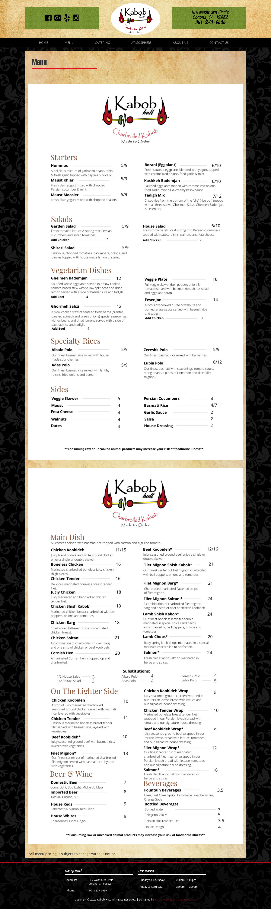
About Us (180, 43)
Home (43, 43)
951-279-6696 (210, 22)
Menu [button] (70, 43)
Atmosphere (141, 43)
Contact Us (219, 43)
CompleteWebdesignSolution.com (175, 899)
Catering (102, 43)
